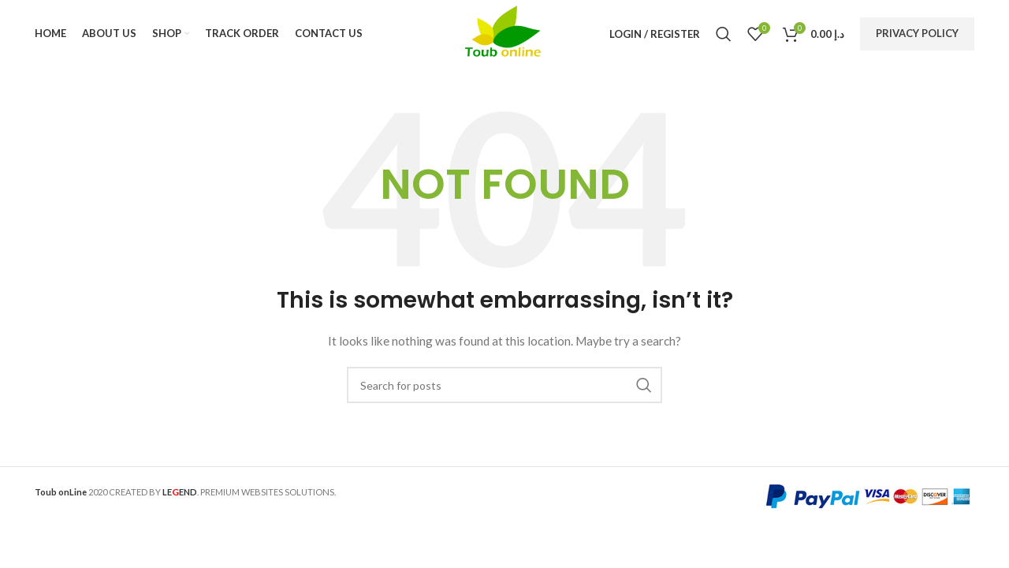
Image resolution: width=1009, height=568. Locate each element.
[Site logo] (504, 34)
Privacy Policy (917, 34)
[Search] (723, 35)
